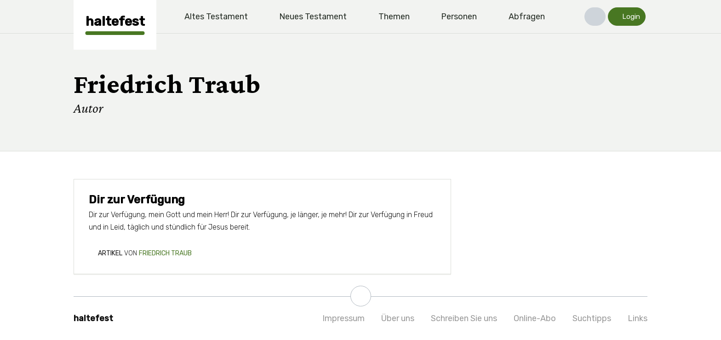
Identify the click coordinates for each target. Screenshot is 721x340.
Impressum (343, 318)
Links (637, 318)
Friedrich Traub (165, 253)
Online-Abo (535, 318)
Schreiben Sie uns (464, 318)
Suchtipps (591, 318)
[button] (595, 16)
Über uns (397, 318)
